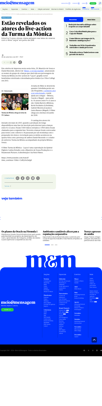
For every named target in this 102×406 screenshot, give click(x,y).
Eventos (25, 9)
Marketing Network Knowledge (79, 305)
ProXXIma (85, 9)
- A (4, 62)
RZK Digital (62, 330)
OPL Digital (62, 312)
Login (84, 3)
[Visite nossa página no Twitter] (88, 350)
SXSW (45, 312)
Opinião (46, 288)
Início (3, 14)
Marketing (46, 283)
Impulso (61, 316)
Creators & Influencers (62, 296)
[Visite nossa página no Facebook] (84, 350)
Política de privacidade (93, 284)
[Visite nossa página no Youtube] (101, 350)
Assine (93, 3)
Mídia (45, 284)
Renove (92, 280)
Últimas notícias (10, 14)
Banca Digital (47, 302)
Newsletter (65, 3)
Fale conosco (93, 287)
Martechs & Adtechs (64, 301)
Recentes (73, 20)
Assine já (7, 310)
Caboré (46, 326)
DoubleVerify (62, 331)
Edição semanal (43, 9)
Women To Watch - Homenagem (79, 308)
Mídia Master (77, 289)
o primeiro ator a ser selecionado (43, 91)
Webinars (46, 301)
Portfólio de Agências (73, 9)
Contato (76, 3)
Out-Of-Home (63, 299)
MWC (45, 314)
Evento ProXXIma (48, 321)
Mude (60, 328)
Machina (61, 321)
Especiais (14, 9)
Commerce (62, 304)
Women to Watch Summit (78, 282)
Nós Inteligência (63, 317)
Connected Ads (63, 302)
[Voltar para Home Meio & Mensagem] (17, 3)
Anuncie (92, 282)
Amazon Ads (62, 310)
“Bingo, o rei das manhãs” (34, 71)
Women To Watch (48, 291)
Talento (61, 290)
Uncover (61, 326)
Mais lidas (91, 20)
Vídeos (45, 299)
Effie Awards (95, 9)
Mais (33, 9)
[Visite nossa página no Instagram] (92, 350)
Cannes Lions (47, 319)
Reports (46, 306)
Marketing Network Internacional (79, 322)
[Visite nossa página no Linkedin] (96, 350)
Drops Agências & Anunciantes (64, 287)
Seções (5, 9)
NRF (45, 315)
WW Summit (47, 317)
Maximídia (46, 322)
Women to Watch (57, 9)
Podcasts (46, 297)
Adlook (61, 333)
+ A (7, 62)
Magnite (61, 324)
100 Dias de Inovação (64, 281)
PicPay (61, 314)
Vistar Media (62, 319)
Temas (7, 186)
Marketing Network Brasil (79, 295)
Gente (45, 286)
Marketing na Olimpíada (62, 283)
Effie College (77, 330)
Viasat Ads (62, 323)
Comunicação (47, 281)
